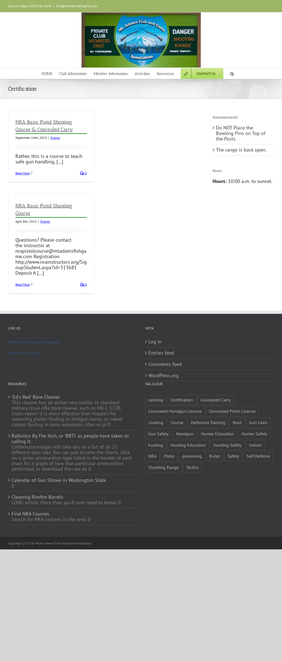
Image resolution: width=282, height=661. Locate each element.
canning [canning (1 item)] (155, 400)
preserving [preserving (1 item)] (192, 456)
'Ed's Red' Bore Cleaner (36, 397)
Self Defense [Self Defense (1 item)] (258, 456)
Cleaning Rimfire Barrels (37, 497)
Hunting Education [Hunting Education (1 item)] (188, 445)
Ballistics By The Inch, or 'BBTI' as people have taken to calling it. (70, 438)
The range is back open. (241, 150)
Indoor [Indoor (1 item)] (255, 445)
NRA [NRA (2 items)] (152, 456)
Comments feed (165, 364)
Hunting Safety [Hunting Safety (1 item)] (227, 445)
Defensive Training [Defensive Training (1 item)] (208, 422)
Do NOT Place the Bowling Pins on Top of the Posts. (240, 133)
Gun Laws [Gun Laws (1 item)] (258, 422)
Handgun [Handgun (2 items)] (185, 433)
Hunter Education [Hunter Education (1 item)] (217, 433)
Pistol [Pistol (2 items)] (169, 456)
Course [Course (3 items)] (177, 422)
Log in (155, 341)
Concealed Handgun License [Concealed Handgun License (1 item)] (175, 411)
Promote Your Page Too (24, 353)
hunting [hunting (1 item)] (155, 445)
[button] (232, 73)
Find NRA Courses (30, 514)
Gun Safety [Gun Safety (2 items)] (158, 433)
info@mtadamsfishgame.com (76, 6)
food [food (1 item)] (237, 422)
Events (55, 138)
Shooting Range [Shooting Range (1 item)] (163, 467)
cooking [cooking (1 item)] (155, 422)
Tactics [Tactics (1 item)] (192, 467)
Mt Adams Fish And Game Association (33, 342)
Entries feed (161, 353)
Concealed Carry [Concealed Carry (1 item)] (215, 400)
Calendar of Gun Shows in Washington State (59, 480)
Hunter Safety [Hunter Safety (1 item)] (254, 433)
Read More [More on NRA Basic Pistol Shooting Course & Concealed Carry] (22, 173)
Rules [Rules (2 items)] (214, 456)
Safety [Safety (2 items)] (233, 456)
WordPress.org (163, 375)
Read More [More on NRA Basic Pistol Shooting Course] (22, 284)
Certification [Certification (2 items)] (182, 400)
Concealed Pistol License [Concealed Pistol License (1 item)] (232, 411)
